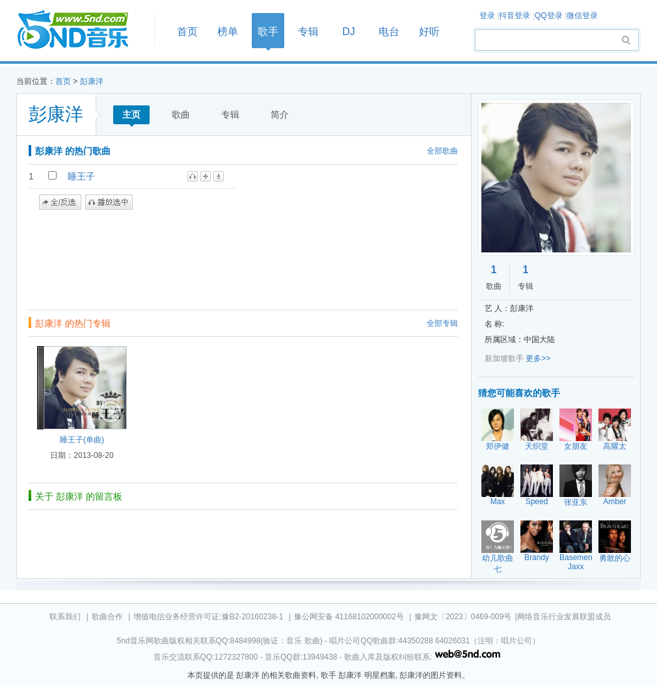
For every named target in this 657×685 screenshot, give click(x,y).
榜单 (227, 31)
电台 (389, 31)
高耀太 (614, 446)
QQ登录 (549, 15)
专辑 (308, 31)
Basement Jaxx (577, 562)
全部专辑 (442, 323)
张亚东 (575, 502)
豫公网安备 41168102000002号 (349, 616)
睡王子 (81, 176)
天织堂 (536, 446)
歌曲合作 (107, 616)
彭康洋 (91, 81)
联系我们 (65, 616)
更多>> (538, 358)
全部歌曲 (442, 150)
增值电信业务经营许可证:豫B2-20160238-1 (208, 616)
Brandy (536, 557)
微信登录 (582, 15)
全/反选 (60, 202)
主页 (131, 114)
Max (497, 501)
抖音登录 (514, 15)
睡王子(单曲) (82, 439)
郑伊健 (497, 446)
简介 (280, 114)
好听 (429, 31)
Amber (614, 501)
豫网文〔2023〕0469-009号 (462, 616)
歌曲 (181, 114)
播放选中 (109, 202)
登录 (487, 15)
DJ (348, 31)
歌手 (268, 31)
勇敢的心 (614, 558)
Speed (537, 501)
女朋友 (575, 446)
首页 (81, 30)
